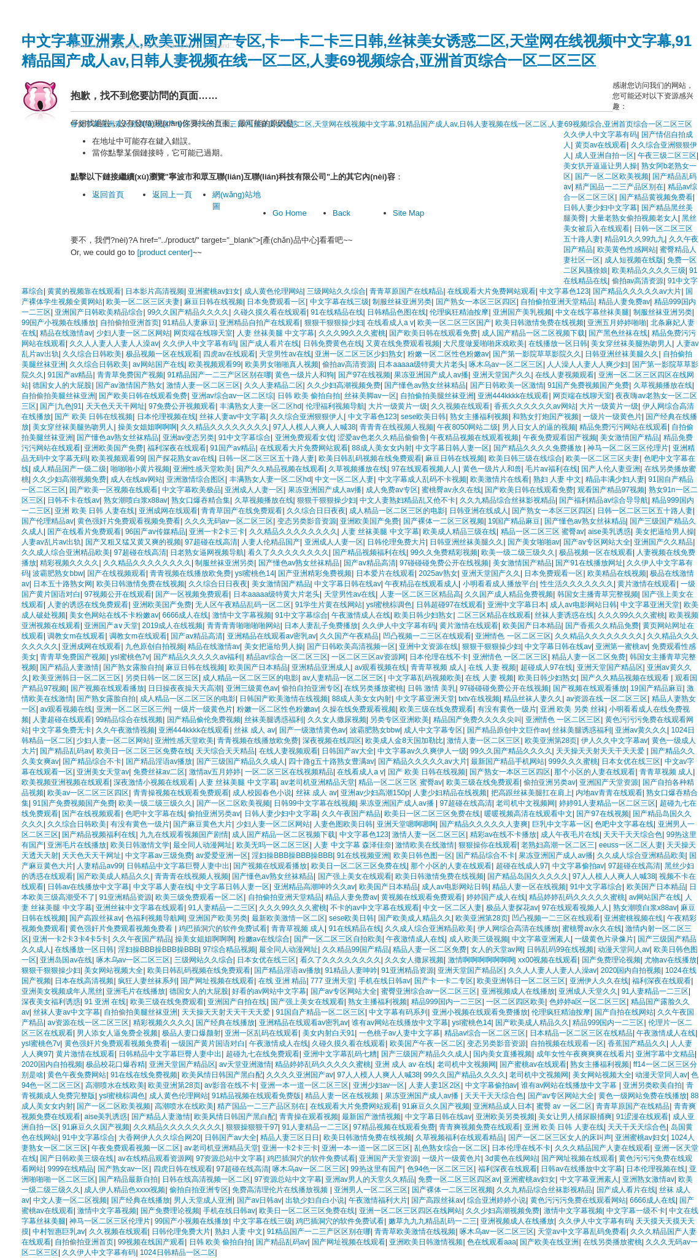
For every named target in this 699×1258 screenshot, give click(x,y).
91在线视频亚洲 (363, 855)
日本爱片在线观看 (385, 573)
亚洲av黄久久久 (641, 730)
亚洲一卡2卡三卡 (217, 531)
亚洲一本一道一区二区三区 (304, 1085)
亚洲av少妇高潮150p (375, 792)
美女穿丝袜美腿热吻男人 (631, 343)
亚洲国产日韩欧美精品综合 (99, 312)
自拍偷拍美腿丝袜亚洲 (58, 395)
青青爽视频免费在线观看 (479, 1127)
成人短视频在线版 (633, 260)
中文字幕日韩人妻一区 (452, 448)
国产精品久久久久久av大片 (637, 291)
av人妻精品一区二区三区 (343, 678)
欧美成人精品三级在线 (459, 531)
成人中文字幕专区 (433, 730)
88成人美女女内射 (381, 448)
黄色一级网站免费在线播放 (642, 1095)
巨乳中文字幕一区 (561, 824)
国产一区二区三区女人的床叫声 (559, 1137)
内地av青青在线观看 (609, 792)
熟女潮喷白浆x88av (136, 500)
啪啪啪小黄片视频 (139, 469)
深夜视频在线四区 (332, 740)
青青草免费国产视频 (130, 375)
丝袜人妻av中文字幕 (232, 416)
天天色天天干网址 (115, 406)
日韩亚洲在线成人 (478, 510)
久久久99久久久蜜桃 (352, 333)
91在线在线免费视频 (143, 1075)
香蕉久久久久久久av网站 (535, 406)
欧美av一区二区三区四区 (88, 792)
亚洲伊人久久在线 (599, 981)
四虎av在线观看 (229, 354)
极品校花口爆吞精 (115, 1064)
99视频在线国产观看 (151, 1242)
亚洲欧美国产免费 (113, 448)
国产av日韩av (259, 1200)
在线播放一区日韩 (557, 343)
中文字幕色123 (564, 291)
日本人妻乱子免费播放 (321, 625)
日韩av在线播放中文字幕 (88, 887)
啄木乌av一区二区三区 (506, 364)
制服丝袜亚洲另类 (402, 301)
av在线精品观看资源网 (155, 1158)
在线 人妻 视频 (492, 667)
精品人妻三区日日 (289, 1137)
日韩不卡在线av (73, 500)
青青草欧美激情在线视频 (414, 1231)
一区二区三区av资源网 (368, 657)
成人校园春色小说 (262, 792)
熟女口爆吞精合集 (200, 500)
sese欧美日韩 (423, 416)
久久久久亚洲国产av (299, 1075)
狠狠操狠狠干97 (252, 1127)
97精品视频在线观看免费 (393, 1127)
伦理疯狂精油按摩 (459, 312)
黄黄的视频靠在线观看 (84, 291)
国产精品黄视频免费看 (656, 197)
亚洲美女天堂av (103, 772)
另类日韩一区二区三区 (162, 678)
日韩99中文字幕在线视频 (314, 803)
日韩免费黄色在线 (332, 343)
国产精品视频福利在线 (369, 552)
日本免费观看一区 (276, 301)
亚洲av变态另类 (189, 437)
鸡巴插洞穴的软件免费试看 (223, 928)
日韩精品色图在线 (396, 312)
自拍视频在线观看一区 (567, 1043)
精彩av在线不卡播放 (503, 834)
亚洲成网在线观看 (168, 510)
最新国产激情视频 (371, 1116)
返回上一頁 (172, 194)
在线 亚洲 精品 (282, 981)
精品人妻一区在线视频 (529, 887)
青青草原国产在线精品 (406, 291)
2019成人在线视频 (172, 625)
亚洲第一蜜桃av (621, 646)
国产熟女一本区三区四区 (476, 301)
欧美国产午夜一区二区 (426, 1043)
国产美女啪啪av (534, 542)
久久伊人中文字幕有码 (199, 343)
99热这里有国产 (376, 1169)
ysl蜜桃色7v (129, 657)
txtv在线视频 (479, 698)
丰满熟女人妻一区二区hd (260, 406)
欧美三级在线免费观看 (436, 709)
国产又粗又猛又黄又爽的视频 (133, 542)
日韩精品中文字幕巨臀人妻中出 (178, 866)
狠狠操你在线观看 (487, 845)
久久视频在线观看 (460, 406)
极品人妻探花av (512, 907)
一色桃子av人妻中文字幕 (400, 1033)
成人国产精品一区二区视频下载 (533, 333)
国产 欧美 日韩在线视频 (94, 416)
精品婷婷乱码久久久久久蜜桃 (577, 897)
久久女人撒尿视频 (336, 719)
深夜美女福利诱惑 (50, 1001)
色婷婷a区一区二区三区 (588, 1001)
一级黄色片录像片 (603, 939)
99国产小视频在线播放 (58, 322)
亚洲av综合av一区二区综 (232, 395)
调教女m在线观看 (76, 636)
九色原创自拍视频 (154, 646)
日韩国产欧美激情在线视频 (283, 698)
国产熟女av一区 (124, 1169)
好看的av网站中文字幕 (269, 991)
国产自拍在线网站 (624, 1012)
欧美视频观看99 (214, 364)
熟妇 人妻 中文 (557, 479)
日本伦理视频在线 (166, 416)
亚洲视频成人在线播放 (518, 991)
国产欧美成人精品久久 (113, 876)
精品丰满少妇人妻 (614, 479)
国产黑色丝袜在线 (618, 333)
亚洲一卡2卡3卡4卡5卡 (70, 939)
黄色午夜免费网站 (76, 1075)
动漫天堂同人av (624, 949)
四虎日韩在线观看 (182, 1169)
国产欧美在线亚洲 (549, 1242)
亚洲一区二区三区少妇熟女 (359, 354)
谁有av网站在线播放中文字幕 (400, 1022)
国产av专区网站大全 (596, 542)
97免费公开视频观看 (182, 406)
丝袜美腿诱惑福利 (273, 719)
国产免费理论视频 (611, 960)
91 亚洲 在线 (105, 1001)
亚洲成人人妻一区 (254, 490)
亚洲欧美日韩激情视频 (426, 1242)
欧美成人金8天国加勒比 (404, 740)
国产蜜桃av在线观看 (533, 1064)
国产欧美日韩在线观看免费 (433, 333)
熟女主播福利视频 (479, 416)
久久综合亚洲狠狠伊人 (307, 416)
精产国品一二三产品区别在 (619, 187)
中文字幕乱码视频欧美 (424, 678)
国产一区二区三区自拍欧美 (338, 939)
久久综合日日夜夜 (316, 510)
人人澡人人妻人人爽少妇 (587, 364)
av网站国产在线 (159, 364)
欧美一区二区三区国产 (454, 322)
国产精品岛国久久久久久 (527, 876)
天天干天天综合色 (632, 834)
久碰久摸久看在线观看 (270, 312)
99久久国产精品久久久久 (188, 312)
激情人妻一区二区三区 (203, 385)
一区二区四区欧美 (515, 1001)
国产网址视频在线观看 (217, 981)
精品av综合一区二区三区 (287, 657)
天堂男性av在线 (285, 354)
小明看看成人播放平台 (499, 584)
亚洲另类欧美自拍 (652, 1085)
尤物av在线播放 (670, 960)
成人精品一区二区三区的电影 (397, 510)
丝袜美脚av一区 (370, 395)
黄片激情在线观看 (646, 584)
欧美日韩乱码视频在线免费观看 (370, 458)
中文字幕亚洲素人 (541, 939)
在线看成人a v (390, 322)
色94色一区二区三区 (440, 1169)
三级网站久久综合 (336, 291)
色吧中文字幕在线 (154, 813)
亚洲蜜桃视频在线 (633, 918)
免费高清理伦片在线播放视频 (281, 1189)
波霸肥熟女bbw (58, 573)
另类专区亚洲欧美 (399, 719)
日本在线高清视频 (84, 981)
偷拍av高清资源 (638, 281)
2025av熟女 (438, 573)
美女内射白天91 (329, 1033)
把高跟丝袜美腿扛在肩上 (531, 792)
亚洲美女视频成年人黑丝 (61, 991)
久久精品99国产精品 (355, 949)
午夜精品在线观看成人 (421, 584)
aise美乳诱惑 (609, 531)
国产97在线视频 (364, 375)
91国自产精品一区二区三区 (320, 1012)
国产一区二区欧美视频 (233, 803)
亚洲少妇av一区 (379, 1085)
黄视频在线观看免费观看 (421, 897)
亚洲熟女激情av (648, 1179)
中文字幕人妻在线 (162, 887)
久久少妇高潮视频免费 (343, 385)
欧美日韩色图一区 (422, 855)
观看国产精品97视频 (610, 490)
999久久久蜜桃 (573, 761)
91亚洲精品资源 (125, 897)
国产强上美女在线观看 (355, 876)
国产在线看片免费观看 (84, 531)
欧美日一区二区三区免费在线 (144, 751)
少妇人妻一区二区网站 (133, 333)
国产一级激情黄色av (312, 730)
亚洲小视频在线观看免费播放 (480, 1012)
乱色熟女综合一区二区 (451, 1148)
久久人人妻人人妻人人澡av (113, 343)
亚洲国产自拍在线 (236, 1001)
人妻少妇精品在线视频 (450, 792)
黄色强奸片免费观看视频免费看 (128, 521)
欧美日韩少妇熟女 (423, 615)
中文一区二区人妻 (344, 479)
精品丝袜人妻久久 (532, 698)
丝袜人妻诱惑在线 (564, 615)
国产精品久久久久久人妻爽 (483, 824)
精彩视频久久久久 (69, 563)
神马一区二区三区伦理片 (627, 448)
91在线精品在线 (337, 312)
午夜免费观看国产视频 (560, 437)
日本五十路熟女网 (62, 584)
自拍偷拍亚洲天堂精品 (557, 301)
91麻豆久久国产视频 (435, 1106)
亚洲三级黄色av (252, 688)
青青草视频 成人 (437, 667)
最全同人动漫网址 (202, 845)
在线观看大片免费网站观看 (491, 291)
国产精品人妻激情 (69, 667)
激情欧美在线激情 (424, 845)
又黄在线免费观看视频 (402, 343)
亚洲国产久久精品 (663, 542)
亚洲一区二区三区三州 (133, 709)
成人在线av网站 (136, 479)
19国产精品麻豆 (514, 521)
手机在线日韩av (384, 981)
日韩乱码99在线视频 (560, 949)
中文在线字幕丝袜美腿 (592, 312)
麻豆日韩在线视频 (213, 301)
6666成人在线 (186, 615)
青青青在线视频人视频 (396, 427)
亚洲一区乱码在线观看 (261, 1033)
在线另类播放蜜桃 (373, 688)
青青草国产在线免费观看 (241, 510)
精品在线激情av (66, 333)
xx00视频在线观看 (547, 960)
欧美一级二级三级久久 (518, 552)
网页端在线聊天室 (203, 333)
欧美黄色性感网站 (626, 249)
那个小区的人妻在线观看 (594, 772)
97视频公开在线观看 (117, 594)
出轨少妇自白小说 (314, 1200)
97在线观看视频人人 (425, 469)
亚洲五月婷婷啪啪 (616, 322)
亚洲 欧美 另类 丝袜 (572, 709)
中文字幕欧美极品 (191, 490)
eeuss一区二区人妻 (631, 845)
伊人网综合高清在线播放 (517, 928)
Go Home (289, 213)
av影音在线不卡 (230, 1085)
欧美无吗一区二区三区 (273, 845)
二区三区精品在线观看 (494, 615)
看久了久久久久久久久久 (288, 552)
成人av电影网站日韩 (583, 604)
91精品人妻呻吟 (351, 970)
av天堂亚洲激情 (245, 1064)
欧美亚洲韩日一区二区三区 (77, 678)
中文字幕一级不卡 (635, 1210)
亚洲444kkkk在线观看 (513, 395)
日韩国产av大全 (348, 751)
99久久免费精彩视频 (444, 552)
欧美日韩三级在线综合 (525, 458)
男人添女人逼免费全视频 (117, 1033)
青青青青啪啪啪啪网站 (243, 625)
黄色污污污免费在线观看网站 (578, 1200)
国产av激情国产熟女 (129, 385)
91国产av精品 (70, 375)
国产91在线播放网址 (588, 563)
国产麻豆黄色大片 (202, 824)
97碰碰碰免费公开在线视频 (444, 563)
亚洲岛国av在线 (66, 960)
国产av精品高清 (370, 563)
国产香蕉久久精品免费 (602, 625)
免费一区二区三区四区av (459, 1179)
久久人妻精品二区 (273, 385)
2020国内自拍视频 (631, 970)
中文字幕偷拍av (578, 866)
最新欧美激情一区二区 (288, 918)
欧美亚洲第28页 (551, 740)
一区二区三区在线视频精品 (289, 772)
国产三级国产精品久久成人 (240, 761)
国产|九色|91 (61, 406)
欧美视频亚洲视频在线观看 (65, 782)
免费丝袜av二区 (159, 772)
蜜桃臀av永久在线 (451, 490)
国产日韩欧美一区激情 (507, 385)
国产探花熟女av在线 (181, 458)
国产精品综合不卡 (92, 761)
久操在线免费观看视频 (359, 709)
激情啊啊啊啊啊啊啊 (481, 960)
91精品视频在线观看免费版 (256, 1095)
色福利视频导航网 (155, 918)
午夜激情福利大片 (378, 1200)
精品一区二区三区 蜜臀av (542, 531)
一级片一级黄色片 (612, 416)
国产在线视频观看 (116, 573)
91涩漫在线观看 (642, 1116)
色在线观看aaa (491, 1242)
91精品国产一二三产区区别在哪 (219, 375)
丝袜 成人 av (254, 730)
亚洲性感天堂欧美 (202, 469)
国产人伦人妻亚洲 (610, 469)
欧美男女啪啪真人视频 (282, 364)
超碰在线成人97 (522, 866)
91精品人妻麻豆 (189, 322)
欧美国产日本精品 (532, 625)
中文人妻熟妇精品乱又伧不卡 (407, 500)
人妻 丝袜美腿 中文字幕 (276, 333)
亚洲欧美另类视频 (505, 1116)
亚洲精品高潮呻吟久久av (314, 887)
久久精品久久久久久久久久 (224, 427)
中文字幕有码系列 (398, 1012)
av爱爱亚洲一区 (222, 855)
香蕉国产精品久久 (637, 1043)
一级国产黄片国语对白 (208, 1043)
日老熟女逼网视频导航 (207, 552)
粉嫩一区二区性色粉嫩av (448, 354)
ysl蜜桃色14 (254, 573)
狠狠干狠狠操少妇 (333, 322)
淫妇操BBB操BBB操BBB (292, 855)
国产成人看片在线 (269, 343)
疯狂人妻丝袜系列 (147, 981)
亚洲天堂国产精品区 (610, 667)
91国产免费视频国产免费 (588, 385)
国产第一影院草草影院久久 (537, 354)
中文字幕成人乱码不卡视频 (422, 479)
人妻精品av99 (99, 866)
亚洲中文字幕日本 (516, 604)
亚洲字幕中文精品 (665, 1054)
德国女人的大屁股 (62, 385)
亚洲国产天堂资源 (608, 782)
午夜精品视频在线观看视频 (474, 437)
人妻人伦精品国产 (270, 542)
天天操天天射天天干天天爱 (601, 751)
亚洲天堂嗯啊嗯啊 (406, 824)
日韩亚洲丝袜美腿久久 (621, 354)
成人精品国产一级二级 (69, 469)
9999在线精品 (70, 1169)
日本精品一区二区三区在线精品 (581, 1033)
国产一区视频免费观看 (192, 594)
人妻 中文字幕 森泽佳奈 (353, 845)
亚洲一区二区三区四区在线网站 (410, 1210)
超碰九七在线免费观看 (262, 1054)
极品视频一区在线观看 (162, 354)
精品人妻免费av (624, 301)
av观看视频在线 (381, 667)
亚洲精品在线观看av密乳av (271, 636)
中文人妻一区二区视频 (70, 1200)
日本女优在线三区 (630, 761)
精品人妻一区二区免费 (588, 657)
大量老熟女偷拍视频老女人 (634, 218)
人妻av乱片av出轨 (51, 542)
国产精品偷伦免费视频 (204, 719)
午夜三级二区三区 (667, 155)
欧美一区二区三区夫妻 (143, 301)
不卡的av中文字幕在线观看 (374, 907)
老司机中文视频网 (525, 803)
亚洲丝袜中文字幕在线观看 (140, 907)
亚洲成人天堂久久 (587, 991)
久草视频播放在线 (662, 385)
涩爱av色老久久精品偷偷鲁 (382, 437)
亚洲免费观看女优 (304, 437)
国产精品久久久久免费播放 (538, 448)
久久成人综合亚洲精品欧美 (65, 552)
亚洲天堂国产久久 (502, 375)
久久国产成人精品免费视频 (509, 594)
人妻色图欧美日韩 (343, 824)
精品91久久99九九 (634, 239)
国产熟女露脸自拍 (132, 667)
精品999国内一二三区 (446, 1001)
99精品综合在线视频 (129, 719)
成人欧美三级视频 (478, 939)
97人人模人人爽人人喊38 (314, 427)
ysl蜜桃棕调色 (389, 604)
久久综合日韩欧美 (92, 354)
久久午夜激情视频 (125, 730)
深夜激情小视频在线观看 (154, 782)
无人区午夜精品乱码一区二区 (243, 604)
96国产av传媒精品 (155, 531)
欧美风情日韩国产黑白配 (222, 1075)
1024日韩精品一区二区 (177, 1252)
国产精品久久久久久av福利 (197, 657)
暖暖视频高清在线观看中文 (528, 813)
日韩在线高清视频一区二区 (206, 1179)
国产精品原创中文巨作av (508, 730)
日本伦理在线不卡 (438, 657)
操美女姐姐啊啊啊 (147, 427)
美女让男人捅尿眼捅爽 (575, 1116)
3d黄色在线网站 (511, 1158)
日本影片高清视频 (154, 291)
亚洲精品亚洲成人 (321, 667)
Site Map (408, 213)
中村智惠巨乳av (59, 1231)
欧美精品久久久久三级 (648, 270)
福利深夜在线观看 (176, 448)
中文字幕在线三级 (339, 301)
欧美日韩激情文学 (139, 845)
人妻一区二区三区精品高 (420, 594)
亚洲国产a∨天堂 (111, 625)
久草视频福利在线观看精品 (459, 1137)
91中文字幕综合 (244, 437)
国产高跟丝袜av (95, 918)
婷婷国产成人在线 (495, 897)
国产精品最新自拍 (128, 1179)
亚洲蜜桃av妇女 (214, 291)
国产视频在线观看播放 (107, 688)
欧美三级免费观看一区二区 (199, 897)
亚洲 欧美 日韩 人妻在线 (94, 510)
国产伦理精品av (47, 521)
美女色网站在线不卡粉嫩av (113, 615)
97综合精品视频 (229, 949)
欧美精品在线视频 (616, 573)
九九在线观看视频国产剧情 (184, 834)
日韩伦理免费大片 (396, 542)
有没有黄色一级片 (506, 709)
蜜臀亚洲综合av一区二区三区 (429, 991)
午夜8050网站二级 (467, 427)
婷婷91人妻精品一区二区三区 (607, 803)
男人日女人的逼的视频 (539, 427)
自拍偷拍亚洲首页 (129, 322)
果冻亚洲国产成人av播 (431, 375)
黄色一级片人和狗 (304, 375)
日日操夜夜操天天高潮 (185, 688)
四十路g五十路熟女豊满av (331, 761)
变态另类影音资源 (306, 521)
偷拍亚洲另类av (549, 782)
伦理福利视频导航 (335, 406)
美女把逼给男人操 (664, 531)
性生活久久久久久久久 (577, 584)
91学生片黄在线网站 (328, 604)
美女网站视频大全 (113, 970)
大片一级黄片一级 (397, 406)
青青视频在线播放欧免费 (190, 573)
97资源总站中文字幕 (229, 1158)
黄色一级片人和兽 (492, 469)
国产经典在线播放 (225, 1022)
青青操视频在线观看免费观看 (181, 792)
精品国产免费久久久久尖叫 (477, 719)
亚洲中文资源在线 (428, 646)
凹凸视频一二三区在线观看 (427, 636)
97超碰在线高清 (211, 542)
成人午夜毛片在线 (570, 834)
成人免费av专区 (392, 490)
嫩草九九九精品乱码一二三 (432, 1221)
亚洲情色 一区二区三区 (512, 636)
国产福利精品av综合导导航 (603, 500)
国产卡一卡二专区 (443, 981)
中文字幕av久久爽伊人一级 (421, 751)
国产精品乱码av (66, 751)
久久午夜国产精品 (351, 813)
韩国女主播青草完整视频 (597, 594)
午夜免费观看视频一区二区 (135, 1148)
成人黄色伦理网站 (273, 291)
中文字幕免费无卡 (62, 730)
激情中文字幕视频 (241, 615)
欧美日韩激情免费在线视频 (539, 322)
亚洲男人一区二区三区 (370, 1189)
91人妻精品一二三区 (221, 907)
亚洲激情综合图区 (195, 479)
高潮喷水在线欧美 (114, 1085)
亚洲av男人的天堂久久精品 (369, 1179)
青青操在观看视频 (308, 1116)
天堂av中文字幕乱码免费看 (582, 1231)
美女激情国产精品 (629, 437)
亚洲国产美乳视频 (522, 312)
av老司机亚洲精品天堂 (317, 782)
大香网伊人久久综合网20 (159, 1137)
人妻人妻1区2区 (435, 1085)
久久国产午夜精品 (349, 636)
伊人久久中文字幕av (614, 740)
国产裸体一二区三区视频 (443, 521)
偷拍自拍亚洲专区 (311, 688)
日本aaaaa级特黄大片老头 (421, 364)
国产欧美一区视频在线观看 (113, 490)
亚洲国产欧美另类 (217, 918)
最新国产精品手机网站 (507, 761)
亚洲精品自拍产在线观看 (259, 322)
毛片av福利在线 (551, 469)
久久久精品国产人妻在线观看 (603, 1148)
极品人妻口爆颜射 (191, 1033)
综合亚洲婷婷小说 (496, 1200)
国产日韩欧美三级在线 (77, 1158)
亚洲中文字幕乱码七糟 (340, 1054)
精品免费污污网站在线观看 (623, 427)
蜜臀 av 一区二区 (564, 1106)
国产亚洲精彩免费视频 (315, 573)
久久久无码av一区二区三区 (229, 521)
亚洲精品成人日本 (502, 1106)
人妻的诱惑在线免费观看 (87, 604)
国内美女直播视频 (502, 1054)
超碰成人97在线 (546, 667)
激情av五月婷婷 (215, 772)
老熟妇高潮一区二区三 (558, 845)
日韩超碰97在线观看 (449, 604)
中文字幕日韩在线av (347, 584)
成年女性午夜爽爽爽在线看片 (584, 1054)
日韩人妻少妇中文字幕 (281, 813)
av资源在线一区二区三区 (607, 698)
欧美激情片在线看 (499, 479)
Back (341, 213)
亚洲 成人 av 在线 (404, 1064)
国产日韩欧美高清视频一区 (351, 646)
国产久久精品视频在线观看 (280, 469)
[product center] (164, 252)
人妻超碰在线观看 (62, 719)
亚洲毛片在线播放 (76, 845)
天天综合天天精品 (225, 751)
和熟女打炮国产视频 (545, 416)
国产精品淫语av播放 (159, 761)
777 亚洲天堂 (332, 981)
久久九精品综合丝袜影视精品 (507, 500)
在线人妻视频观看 (564, 375)
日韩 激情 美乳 (431, 688)
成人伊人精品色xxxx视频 (124, 1189)
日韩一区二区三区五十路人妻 (266, 458)
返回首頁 (108, 194)
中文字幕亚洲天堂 (649, 604)
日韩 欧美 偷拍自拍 (309, 395)
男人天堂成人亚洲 (203, 1200)
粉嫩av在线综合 (264, 939)
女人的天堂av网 (497, 949)
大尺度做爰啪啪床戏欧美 (483, 343)
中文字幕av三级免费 (158, 855)
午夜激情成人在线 (360, 615)
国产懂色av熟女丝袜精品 (425, 385)
